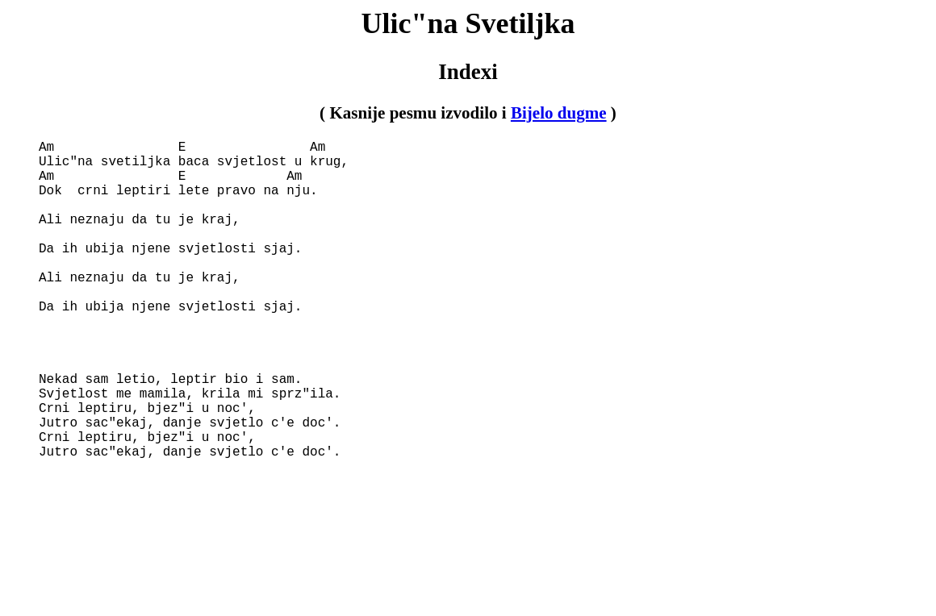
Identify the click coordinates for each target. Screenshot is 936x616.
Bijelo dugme (559, 113)
